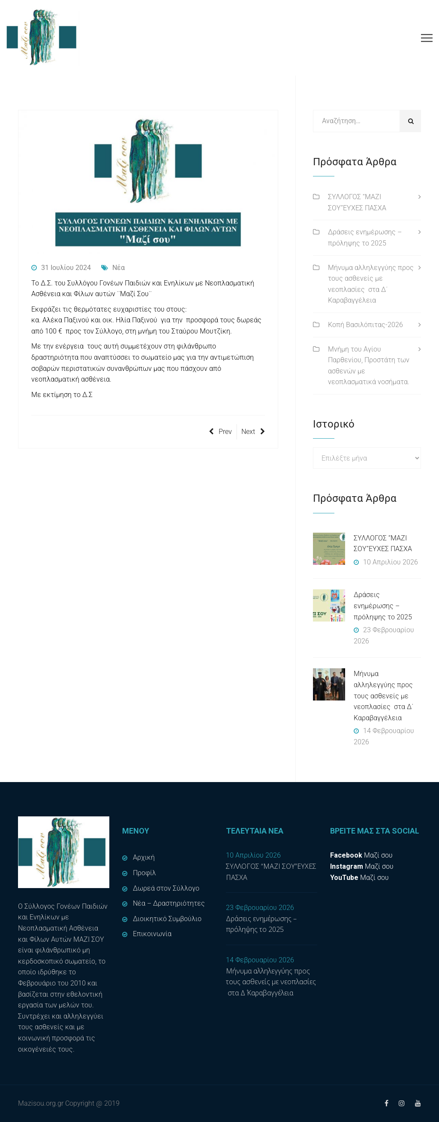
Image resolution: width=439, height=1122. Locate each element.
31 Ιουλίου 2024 (61, 268)
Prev (220, 432)
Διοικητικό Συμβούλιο (167, 919)
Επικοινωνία (152, 934)
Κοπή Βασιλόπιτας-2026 (365, 325)
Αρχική (144, 857)
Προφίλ (144, 873)
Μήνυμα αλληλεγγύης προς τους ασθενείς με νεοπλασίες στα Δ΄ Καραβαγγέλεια (371, 284)
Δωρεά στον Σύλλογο (166, 888)
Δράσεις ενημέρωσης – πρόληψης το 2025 (365, 237)
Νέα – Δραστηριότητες (169, 903)
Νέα (113, 268)
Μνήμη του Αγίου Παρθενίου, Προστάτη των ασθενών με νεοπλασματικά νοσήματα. (368, 365)
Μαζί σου (361, 855)
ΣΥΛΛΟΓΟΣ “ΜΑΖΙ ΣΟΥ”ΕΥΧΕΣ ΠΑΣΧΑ (357, 202)
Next (253, 432)
